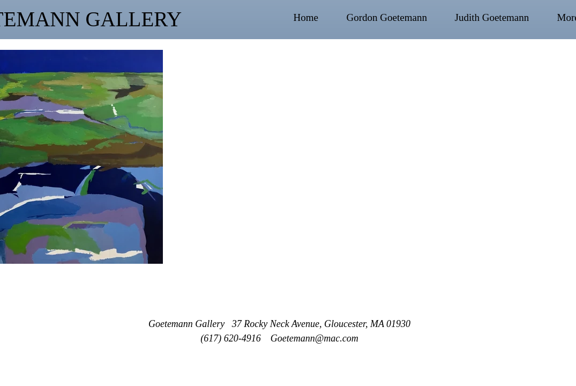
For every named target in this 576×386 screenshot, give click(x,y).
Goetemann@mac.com (314, 338)
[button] (395, 17)
